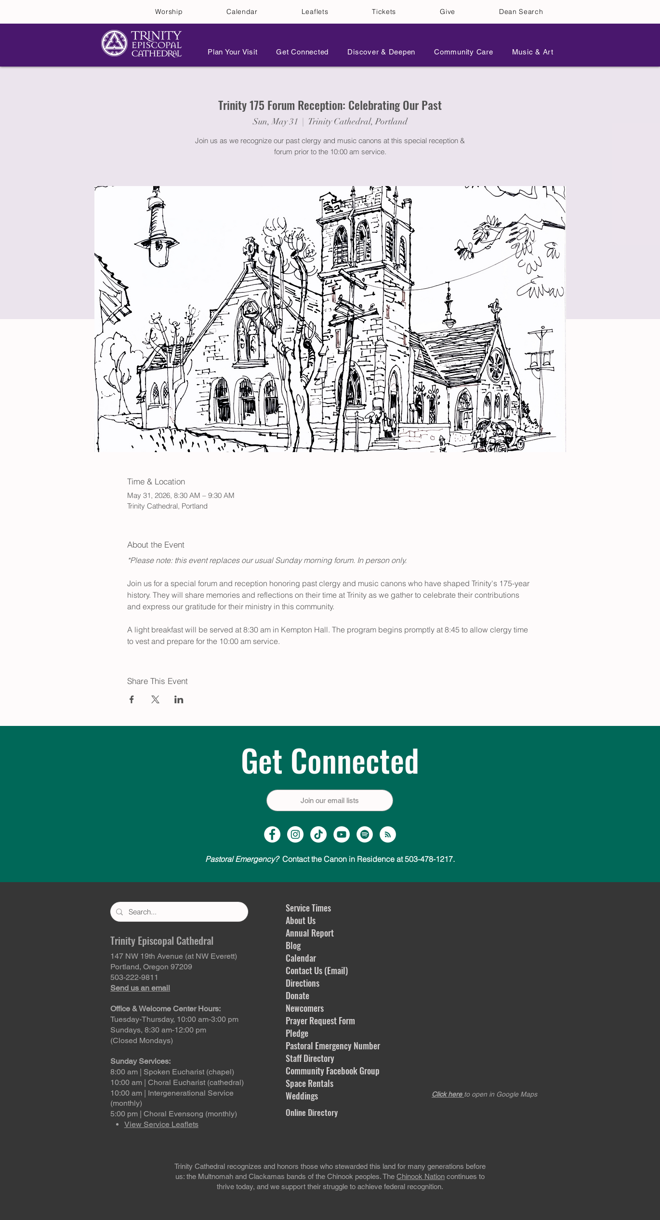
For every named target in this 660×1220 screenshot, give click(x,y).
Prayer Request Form (320, 1020)
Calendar (301, 958)
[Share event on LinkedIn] (179, 699)
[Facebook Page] (272, 834)
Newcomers (305, 1008)
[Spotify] (364, 834)
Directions (302, 983)
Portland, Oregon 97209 (151, 966)
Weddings (302, 1095)
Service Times (308, 907)
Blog (293, 945)
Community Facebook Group (333, 1070)
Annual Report (310, 932)
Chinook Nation (420, 1176)
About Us (301, 920)
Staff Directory (310, 1058)
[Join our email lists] (329, 800)
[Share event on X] (155, 699)
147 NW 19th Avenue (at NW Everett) (173, 956)
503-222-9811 (134, 977)
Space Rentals (309, 1083)
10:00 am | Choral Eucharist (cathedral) (177, 1082)
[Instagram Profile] (295, 834)
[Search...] (178, 912)
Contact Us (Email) (317, 970)
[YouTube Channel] (341, 834)
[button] (230, 51)
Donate (297, 995)
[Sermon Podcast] (388, 834)
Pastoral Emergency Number (333, 1045)
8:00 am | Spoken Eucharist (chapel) (172, 1071)
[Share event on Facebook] (131, 699)
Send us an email (140, 987)
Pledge (297, 1033)
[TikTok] (318, 834)
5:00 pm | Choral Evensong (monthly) (173, 1113)
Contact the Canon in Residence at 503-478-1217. (330, 859)
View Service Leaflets (161, 1124)
